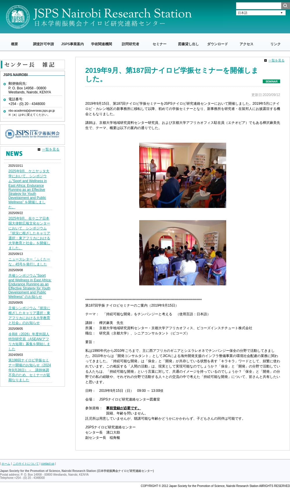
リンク (275, 44)
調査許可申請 (43, 44)
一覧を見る (276, 60)
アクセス (246, 44)
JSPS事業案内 (72, 44)
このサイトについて (26, 463)
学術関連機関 (101, 44)
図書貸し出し (188, 44)
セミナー (159, 44)
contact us (48, 463)
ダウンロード (217, 44)
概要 (14, 44)
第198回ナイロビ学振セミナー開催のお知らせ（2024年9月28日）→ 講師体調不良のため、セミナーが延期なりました (29, 370)
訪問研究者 (130, 44)
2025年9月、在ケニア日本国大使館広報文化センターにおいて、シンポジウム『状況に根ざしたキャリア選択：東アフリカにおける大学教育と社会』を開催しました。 (29, 233)
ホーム (5, 463)
